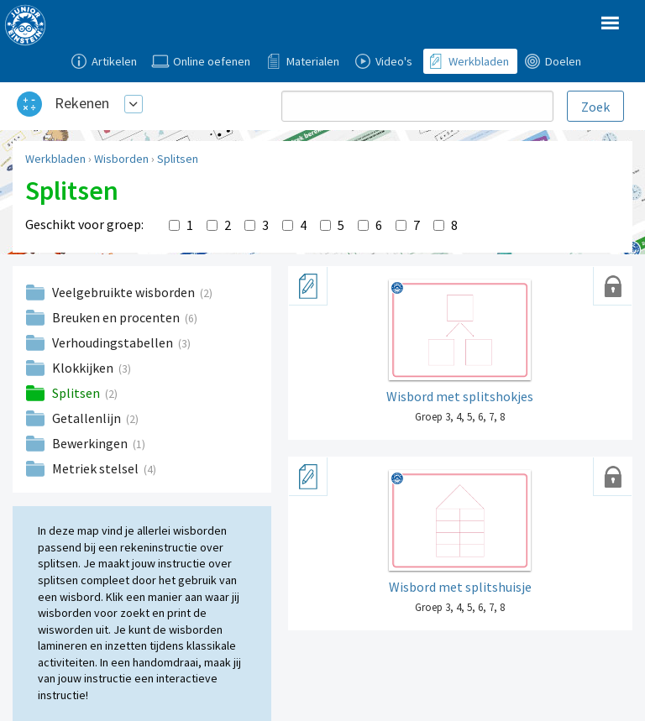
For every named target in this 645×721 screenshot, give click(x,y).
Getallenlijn (87, 418)
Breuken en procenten (117, 317)
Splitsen (177, 158)
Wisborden (121, 158)
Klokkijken (84, 367)
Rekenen (82, 102)
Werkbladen (55, 158)
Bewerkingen (91, 443)
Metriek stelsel (96, 468)
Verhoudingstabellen (114, 342)
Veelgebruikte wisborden (124, 292)
